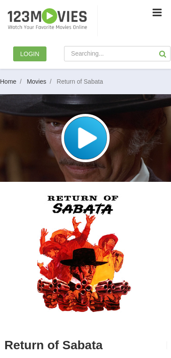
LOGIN (29, 53)
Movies (41, 81)
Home (12, 81)
